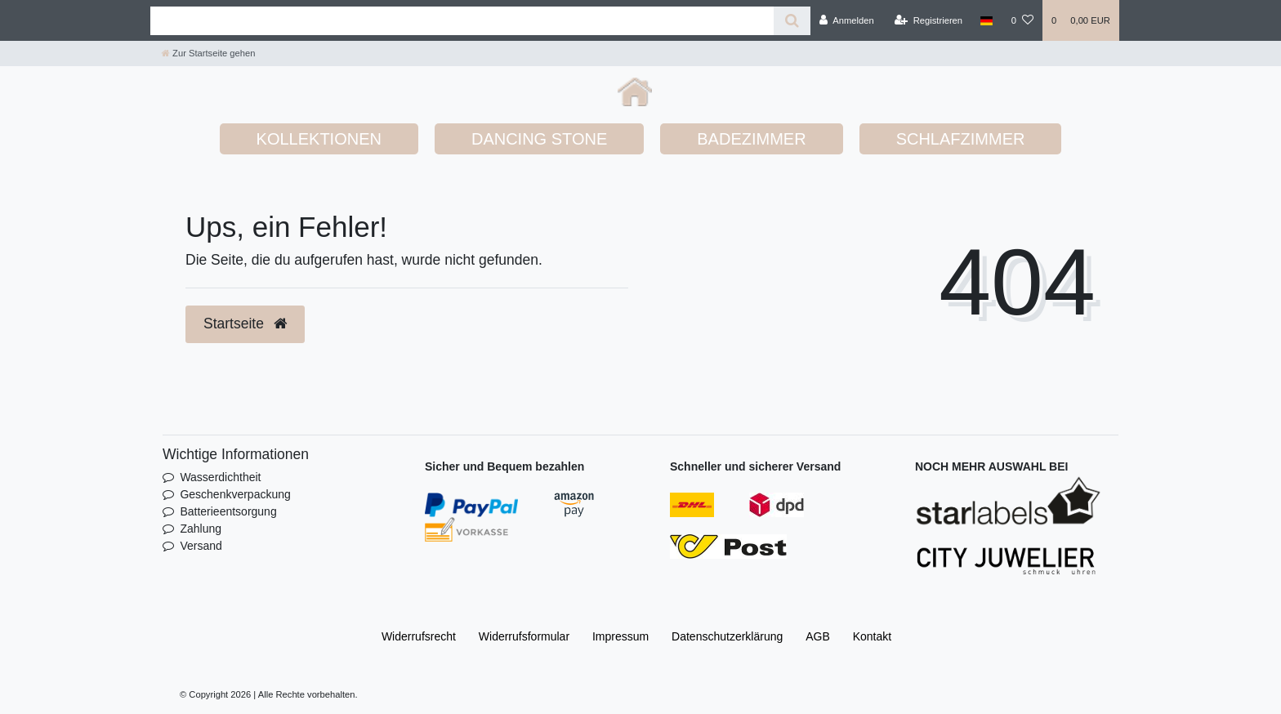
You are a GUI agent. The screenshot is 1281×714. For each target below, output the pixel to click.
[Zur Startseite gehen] (208, 53)
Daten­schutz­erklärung (727, 636)
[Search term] (462, 21)
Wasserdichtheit (220, 477)
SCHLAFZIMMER (960, 139)
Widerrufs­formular (524, 636)
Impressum (620, 636)
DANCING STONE (539, 139)
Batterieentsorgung (228, 511)
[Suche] (792, 21)
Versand (200, 545)
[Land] (986, 20)
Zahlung (200, 528)
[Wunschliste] (1022, 20)
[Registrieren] (928, 20)
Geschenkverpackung (235, 494)
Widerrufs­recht (419, 636)
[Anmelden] (846, 20)
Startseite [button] (245, 323)
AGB (818, 636)
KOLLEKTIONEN (319, 139)
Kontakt (872, 636)
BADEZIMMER (751, 139)
